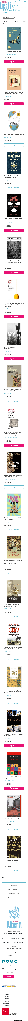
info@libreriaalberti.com (14, 955)
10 (3, 23)
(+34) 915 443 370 (14, 952)
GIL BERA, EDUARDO (11, 54)
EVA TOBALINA (7, 695)
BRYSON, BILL (7, 137)
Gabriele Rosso (7, 96)
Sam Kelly (6, 522)
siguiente (23, 21)
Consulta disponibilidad (14, 145)
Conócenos (14, 885)
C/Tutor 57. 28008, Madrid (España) (14, 948)
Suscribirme (8, 976)
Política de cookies (14, 893)
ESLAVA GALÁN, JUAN (9, 566)
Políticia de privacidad (14, 889)
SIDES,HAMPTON (8, 608)
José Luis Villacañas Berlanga (11, 437)
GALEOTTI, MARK (8, 222)
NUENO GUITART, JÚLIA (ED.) (11, 821)
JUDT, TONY (7, 738)
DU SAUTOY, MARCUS (9, 780)
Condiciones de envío (14, 898)
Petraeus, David (7, 651)
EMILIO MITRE (7, 393)
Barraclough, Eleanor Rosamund (14, 862)
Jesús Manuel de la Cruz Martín (11, 479)
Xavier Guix (6, 308)
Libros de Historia (14, 10)
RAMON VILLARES (8, 351)
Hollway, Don (7, 180)
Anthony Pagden (8, 265)
